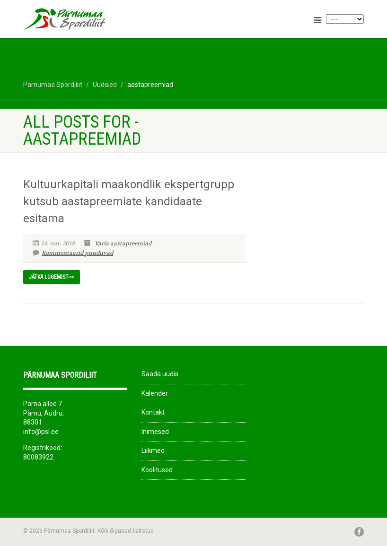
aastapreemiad (130, 243)
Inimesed (155, 431)
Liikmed (153, 450)
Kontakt (153, 412)
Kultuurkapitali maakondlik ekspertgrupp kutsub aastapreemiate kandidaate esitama (128, 201)
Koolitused (157, 470)
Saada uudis (159, 374)
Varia (102, 243)
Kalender (154, 393)
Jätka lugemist (51, 277)
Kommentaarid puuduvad (73, 253)
